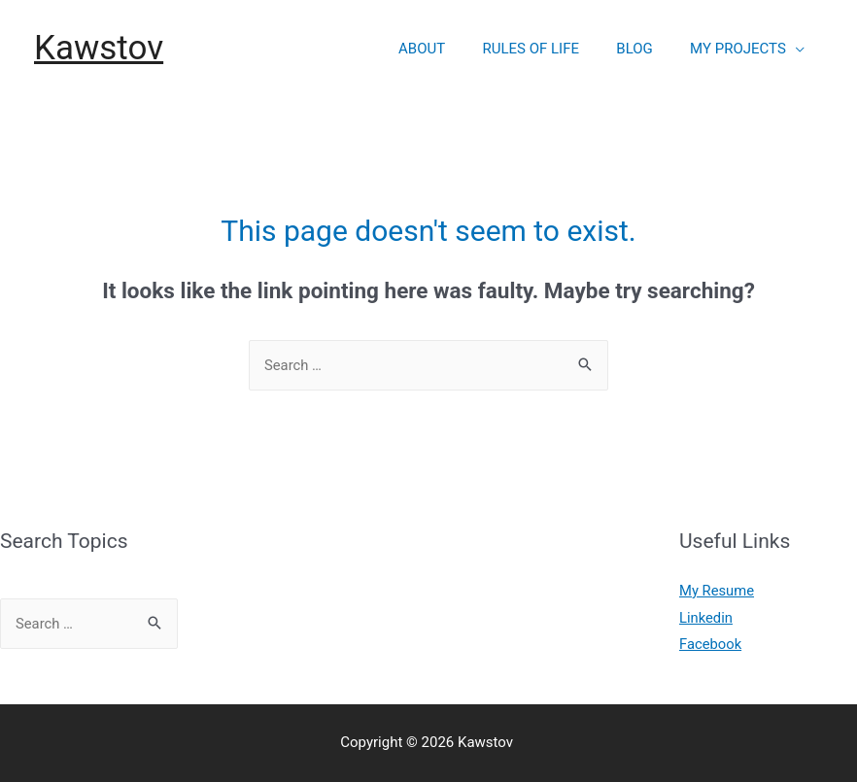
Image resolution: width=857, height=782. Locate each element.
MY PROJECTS (742, 48)
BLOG (647, 48)
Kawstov (98, 48)
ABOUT (450, 48)
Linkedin (706, 618)
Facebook (710, 644)
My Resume (717, 590)
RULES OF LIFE (551, 48)
